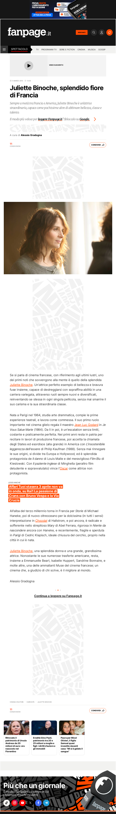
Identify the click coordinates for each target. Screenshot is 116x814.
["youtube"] (23, 803)
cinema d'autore (17, 702)
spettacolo (19, 49)
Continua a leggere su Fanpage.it (58, 596)
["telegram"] (49, 803)
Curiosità (30, 702)
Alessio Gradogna (31, 135)
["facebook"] (40, 803)
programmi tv (49, 49)
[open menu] (4, 49)
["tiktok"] (6, 803)
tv (37, 49)
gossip (101, 49)
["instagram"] (15, 803)
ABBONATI (82, 32)
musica (92, 49)
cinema (81, 49)
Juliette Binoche (21, 385)
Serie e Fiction (67, 49)
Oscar (64, 468)
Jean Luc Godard (86, 425)
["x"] (32, 803)
